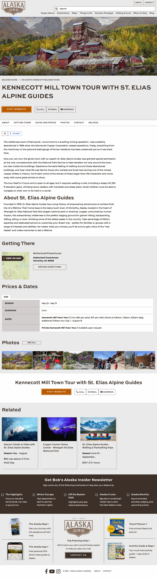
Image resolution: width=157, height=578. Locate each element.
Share (15, 134)
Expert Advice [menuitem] (48, 13)
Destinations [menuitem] (63, 13)
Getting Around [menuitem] (123, 13)
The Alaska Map (39, 524)
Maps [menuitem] (74, 13)
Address (67, 109)
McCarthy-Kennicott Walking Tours (41, 80)
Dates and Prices (45, 123)
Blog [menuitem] (152, 13)
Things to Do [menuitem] (86, 13)
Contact (149, 2)
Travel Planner (138, 524)
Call (41, 109)
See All (31, 343)
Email (52, 109)
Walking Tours (9, 80)
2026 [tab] (6, 297)
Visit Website (16, 109)
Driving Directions (49, 267)
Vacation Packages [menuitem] (104, 13)
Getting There (22, 123)
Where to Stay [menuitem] (140, 13)
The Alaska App (38, 547)
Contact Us (78, 555)
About (138, 2)
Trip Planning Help (78, 541)
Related (93, 123)
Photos (65, 123)
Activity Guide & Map (142, 546)
